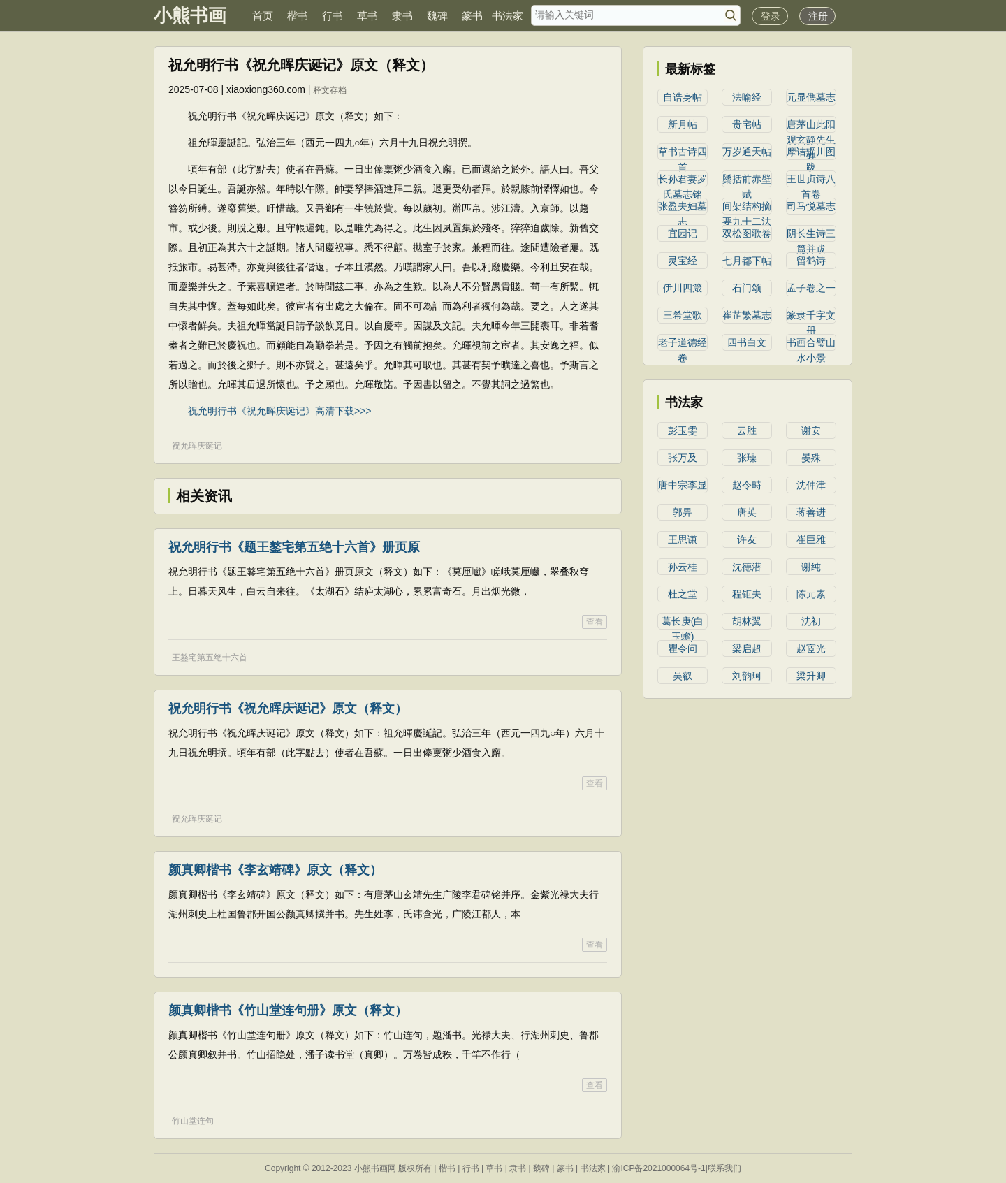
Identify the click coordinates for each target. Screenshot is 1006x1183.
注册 (818, 16)
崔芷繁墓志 (746, 315)
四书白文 (746, 342)
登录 (770, 16)
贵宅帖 (746, 124)
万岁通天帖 (746, 151)
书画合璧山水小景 (811, 344)
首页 (262, 16)
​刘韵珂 (746, 675)
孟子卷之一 (811, 287)
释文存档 (330, 90)
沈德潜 (746, 566)
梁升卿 (811, 675)
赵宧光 (811, 648)
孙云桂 (682, 566)
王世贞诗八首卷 (811, 180)
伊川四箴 (682, 287)
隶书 (402, 16)
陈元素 (811, 594)
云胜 (747, 430)
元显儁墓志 (811, 97)
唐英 (747, 512)
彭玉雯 (682, 430)
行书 (332, 16)
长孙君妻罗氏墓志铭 (682, 180)
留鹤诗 (811, 260)
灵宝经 (682, 260)
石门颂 (746, 287)
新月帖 (682, 124)
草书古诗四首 (682, 153)
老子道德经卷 (682, 344)
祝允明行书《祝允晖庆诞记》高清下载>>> (280, 410)
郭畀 (682, 512)
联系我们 (724, 1168)
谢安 (811, 430)
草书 (367, 16)
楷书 (297, 16)
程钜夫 (746, 594)
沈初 (811, 621)
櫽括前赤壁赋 (746, 180)
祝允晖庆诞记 (197, 446)
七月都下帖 (746, 260)
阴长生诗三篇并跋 (811, 235)
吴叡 (682, 675)
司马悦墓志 (811, 206)
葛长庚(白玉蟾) (683, 623)
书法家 (507, 16)
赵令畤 (746, 485)
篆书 (472, 16)
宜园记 (682, 233)
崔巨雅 (811, 539)
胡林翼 (746, 621)
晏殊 (811, 457)
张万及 (682, 457)
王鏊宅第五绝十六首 (209, 657)
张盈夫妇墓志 (682, 208)
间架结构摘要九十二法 (746, 208)
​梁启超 (746, 648)
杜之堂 (682, 594)
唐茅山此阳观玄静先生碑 (811, 126)
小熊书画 (190, 15)
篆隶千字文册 (811, 317)
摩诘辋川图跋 (811, 153)
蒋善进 (811, 512)
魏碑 (437, 16)
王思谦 (682, 539)
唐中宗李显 (682, 485)
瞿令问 (682, 648)
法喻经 (746, 97)
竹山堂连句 (193, 1121)
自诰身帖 (682, 97)
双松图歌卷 (746, 233)
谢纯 (811, 566)
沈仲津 (811, 485)
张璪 (747, 457)
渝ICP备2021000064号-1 (658, 1168)
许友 (747, 539)
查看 (594, 622)
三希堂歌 (682, 315)
